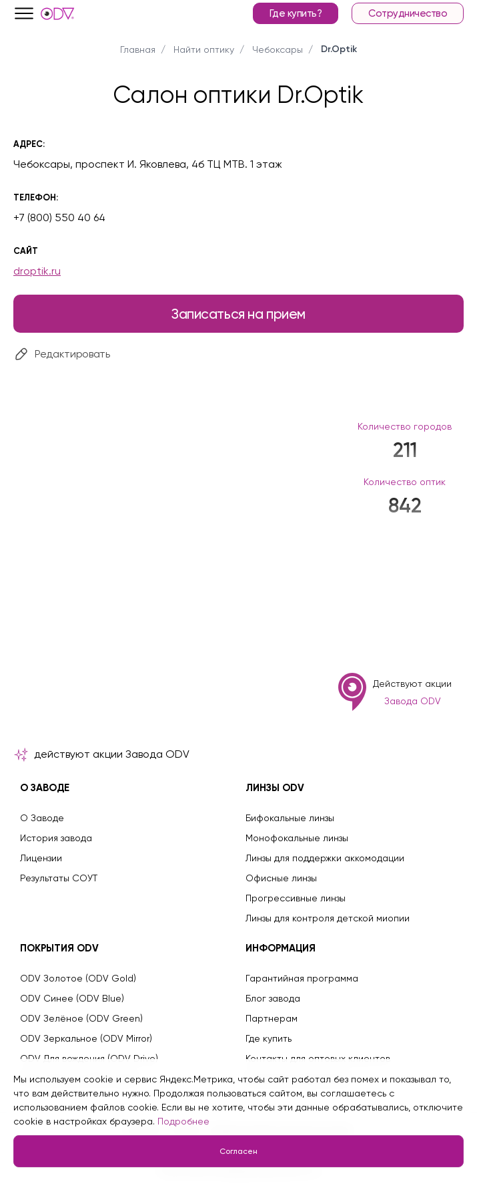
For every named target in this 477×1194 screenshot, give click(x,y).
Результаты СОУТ (58, 878)
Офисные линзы (281, 878)
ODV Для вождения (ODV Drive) (89, 1058)
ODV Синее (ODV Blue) (72, 998)
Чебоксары (277, 49)
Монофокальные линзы (297, 838)
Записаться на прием (238, 313)
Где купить (269, 1038)
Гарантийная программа (302, 978)
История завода (56, 838)
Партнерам (272, 1018)
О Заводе (42, 817)
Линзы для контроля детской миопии (328, 918)
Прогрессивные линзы (296, 898)
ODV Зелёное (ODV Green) (81, 1018)
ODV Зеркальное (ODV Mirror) (86, 1038)
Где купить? (296, 13)
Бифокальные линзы (290, 817)
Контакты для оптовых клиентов (318, 1058)
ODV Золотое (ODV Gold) (78, 978)
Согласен (238, 1151)
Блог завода (273, 998)
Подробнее (183, 1121)
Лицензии (41, 858)
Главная (137, 49)
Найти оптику (203, 49)
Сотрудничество (407, 13)
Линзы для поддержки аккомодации (325, 858)
